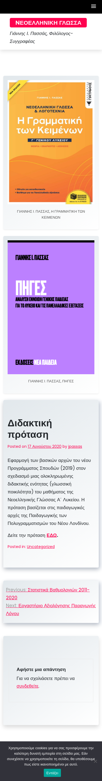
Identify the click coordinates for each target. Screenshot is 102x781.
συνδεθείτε (27, 686)
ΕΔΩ (52, 535)
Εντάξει (52, 773)
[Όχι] (95, 761)
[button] (93, 7)
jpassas (75, 446)
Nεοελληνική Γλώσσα (48, 22)
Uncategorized (41, 546)
